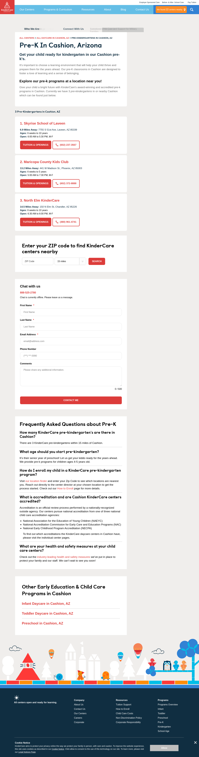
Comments (26, 363)
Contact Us (142, 9)
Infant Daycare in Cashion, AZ (46, 603)
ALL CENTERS (27, 38)
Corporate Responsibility (128, 722)
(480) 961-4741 (66, 222)
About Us (78, 704)
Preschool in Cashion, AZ (42, 623)
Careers (78, 718)
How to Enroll (65, 488)
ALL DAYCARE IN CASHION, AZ (53, 38)
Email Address (71, 339)
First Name (71, 310)
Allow (164, 748)
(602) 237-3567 (66, 145)
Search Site (192, 10)
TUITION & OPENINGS (35, 145)
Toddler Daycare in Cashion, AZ (47, 613)
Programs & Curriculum (58, 9)
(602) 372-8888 (66, 183)
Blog (123, 9)
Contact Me (70, 400)
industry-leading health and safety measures (63, 556)
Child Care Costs (124, 713)
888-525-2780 (28, 292)
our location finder (36, 481)
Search (97, 261)
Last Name (71, 325)
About (107, 9)
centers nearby (169, 9)
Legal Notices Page (27, 752)
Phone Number (71, 354)
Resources (87, 9)
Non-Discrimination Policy (129, 718)
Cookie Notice (58, 749)
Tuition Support (123, 704)
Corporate (79, 722)
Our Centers (27, 9)
